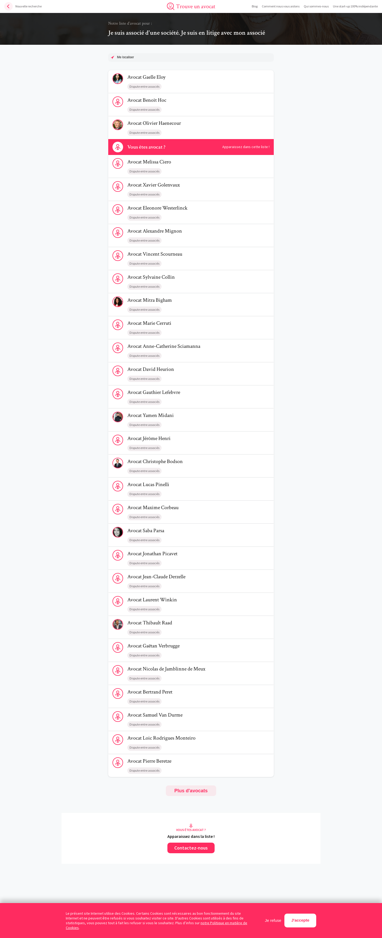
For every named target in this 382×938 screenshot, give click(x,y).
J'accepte (300, 920)
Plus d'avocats (190, 790)
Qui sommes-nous (316, 6)
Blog (255, 6)
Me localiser (125, 57)
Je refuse (273, 920)
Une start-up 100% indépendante (355, 6)
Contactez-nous (191, 848)
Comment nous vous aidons (280, 6)
